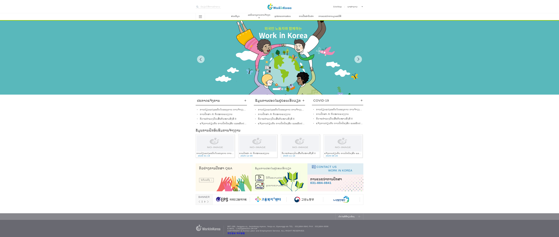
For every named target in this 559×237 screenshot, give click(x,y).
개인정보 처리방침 (236, 233)
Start (204, 202)
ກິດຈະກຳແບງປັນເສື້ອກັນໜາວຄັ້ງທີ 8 (218, 119)
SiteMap (337, 6)
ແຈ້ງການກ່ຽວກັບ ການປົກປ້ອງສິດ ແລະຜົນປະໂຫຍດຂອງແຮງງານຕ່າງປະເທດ (223, 123)
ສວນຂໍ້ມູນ (235, 16)
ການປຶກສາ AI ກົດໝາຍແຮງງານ (216, 114)
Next (358, 59)
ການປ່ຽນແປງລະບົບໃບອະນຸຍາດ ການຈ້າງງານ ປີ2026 (223, 109)
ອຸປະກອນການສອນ (282, 16)
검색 (197, 7)
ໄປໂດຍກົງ (205, 180)
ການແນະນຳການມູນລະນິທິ (329, 16)
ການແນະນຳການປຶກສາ (326, 179)
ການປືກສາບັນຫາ (306, 16)
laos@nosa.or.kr (246, 228)
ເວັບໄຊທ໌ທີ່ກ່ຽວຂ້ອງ (346, 216)
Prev (201, 59)
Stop (202, 202)
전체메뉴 (200, 16)
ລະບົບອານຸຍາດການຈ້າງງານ (259, 16)
